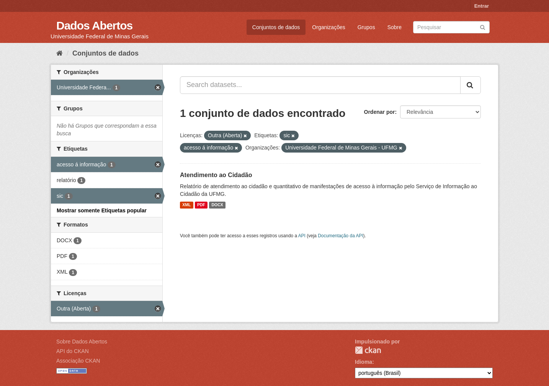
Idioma (363, 362)
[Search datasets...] (320, 85)
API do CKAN (72, 351)
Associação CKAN (78, 361)
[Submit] (482, 26)
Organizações (328, 27)
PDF (201, 205)
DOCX (217, 205)
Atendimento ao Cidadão (216, 175)
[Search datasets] (451, 27)
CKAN (368, 350)
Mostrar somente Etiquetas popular (102, 210)
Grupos (366, 27)
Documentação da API (340, 235)
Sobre (394, 27)
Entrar (481, 6)
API (302, 235)
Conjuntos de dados (276, 27)
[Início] (59, 53)
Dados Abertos (94, 25)
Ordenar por (379, 112)
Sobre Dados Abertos (81, 341)
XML (186, 205)
